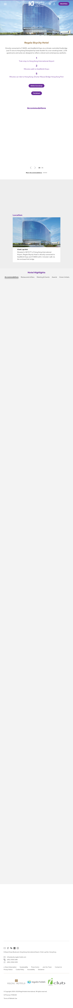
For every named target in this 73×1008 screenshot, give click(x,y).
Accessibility (31, 969)
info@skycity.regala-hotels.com (16, 957)
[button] (30, 168)
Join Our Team (47, 967)
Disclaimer (41, 969)
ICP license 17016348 (10, 995)
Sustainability (24, 967)
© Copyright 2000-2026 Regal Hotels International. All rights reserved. (25, 991)
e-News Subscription (10, 967)
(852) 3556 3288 (12, 959)
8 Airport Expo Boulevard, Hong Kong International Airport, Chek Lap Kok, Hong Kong (30, 952)
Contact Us (58, 967)
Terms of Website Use (10, 998)
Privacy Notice (8, 969)
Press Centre (35, 967)
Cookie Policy (20, 969)
